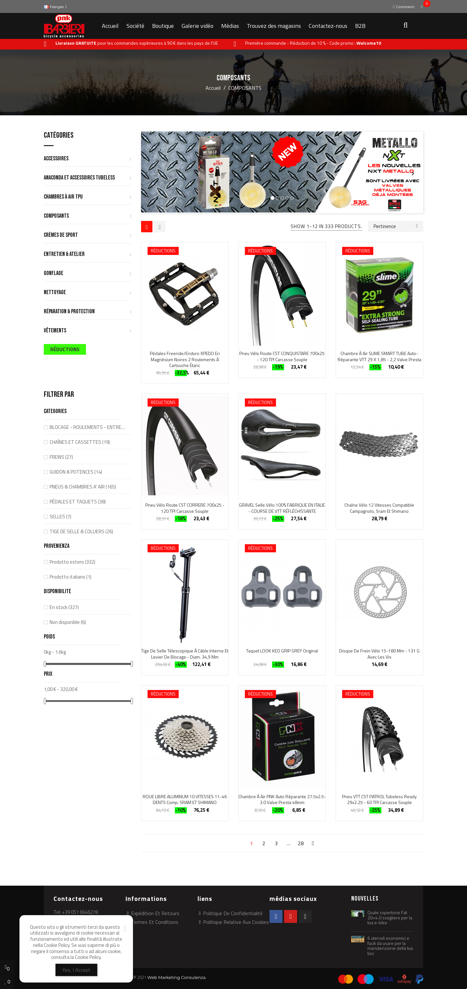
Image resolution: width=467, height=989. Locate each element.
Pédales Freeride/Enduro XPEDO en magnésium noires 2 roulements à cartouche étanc (185, 359)
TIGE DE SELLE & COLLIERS (81, 531)
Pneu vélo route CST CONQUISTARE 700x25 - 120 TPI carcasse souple (282, 356)
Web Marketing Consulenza (176, 977)
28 (301, 843)
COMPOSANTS (56, 216)
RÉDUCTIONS (64, 349)
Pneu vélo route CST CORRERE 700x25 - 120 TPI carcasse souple (184, 507)
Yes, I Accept (76, 970)
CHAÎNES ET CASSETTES (80, 442)
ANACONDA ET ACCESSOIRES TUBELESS (79, 178)
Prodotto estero (72, 562)
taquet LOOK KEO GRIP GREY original (282, 650)
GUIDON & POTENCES (76, 472)
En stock (64, 607)
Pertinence (396, 226)
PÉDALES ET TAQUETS (78, 501)
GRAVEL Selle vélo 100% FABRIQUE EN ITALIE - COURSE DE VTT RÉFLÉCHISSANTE (282, 507)
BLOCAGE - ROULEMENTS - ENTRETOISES (88, 427)
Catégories (59, 136)
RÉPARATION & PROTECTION (69, 312)
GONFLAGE (53, 273)
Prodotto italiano (70, 577)
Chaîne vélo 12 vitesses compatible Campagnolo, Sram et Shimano (379, 507)
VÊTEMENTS (55, 331)
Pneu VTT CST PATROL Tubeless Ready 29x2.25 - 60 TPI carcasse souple (379, 799)
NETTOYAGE (55, 293)
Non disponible (68, 622)
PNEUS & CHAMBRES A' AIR (83, 486)
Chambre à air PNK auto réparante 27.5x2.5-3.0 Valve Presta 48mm (282, 799)
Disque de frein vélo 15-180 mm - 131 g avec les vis (379, 653)
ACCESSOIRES (56, 159)
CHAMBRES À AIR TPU (63, 197)
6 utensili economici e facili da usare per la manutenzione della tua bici (390, 946)
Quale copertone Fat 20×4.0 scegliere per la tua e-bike (389, 917)
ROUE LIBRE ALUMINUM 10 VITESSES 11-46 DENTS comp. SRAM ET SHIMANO (185, 799)
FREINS (61, 457)
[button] (405, 26)
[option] (282, 172)
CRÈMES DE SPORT (61, 235)
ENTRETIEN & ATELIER (64, 254)
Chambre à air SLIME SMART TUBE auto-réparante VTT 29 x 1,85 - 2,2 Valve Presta (379, 356)
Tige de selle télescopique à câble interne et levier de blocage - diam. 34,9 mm (184, 653)
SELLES (60, 516)
